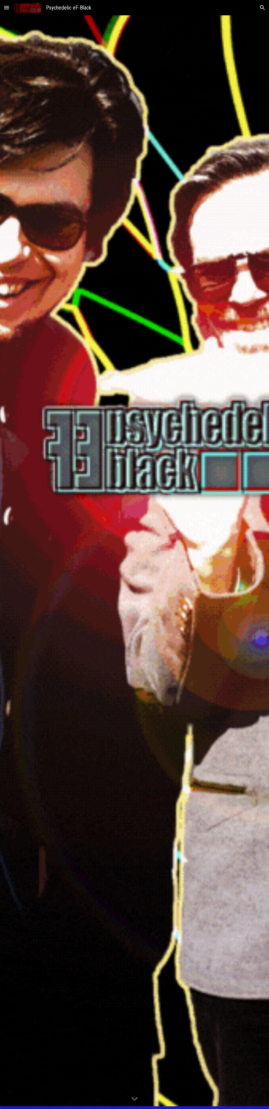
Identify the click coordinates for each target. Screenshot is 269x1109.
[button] (6, 7)
